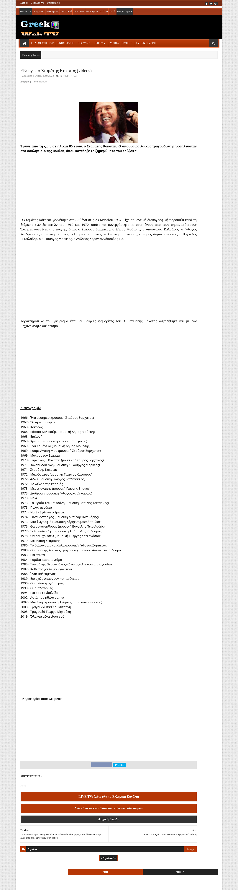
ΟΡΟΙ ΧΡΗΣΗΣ (38, 884)
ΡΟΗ (176, 72)
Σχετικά (24, 3)
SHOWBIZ (84, 41)
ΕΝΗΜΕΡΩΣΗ (66, 41)
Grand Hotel (66, 9)
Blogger (137, 884)
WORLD (127, 41)
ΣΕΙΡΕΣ (98, 41)
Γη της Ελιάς (38, 9)
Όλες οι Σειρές (124, 9)
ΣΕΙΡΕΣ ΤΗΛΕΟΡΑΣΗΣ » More (187, 256)
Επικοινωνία (53, 3)
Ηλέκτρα (104, 9)
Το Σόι (113, 9)
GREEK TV (25, 9)
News (74, 77)
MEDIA (114, 41)
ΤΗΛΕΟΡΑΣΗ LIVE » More (185, 231)
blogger (149, 864)
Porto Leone (78, 9)
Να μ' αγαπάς (92, 9)
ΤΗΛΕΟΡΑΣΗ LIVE (42, 41)
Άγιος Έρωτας (52, 9)
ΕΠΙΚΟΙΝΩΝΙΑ (55, 884)
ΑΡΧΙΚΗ (24, 884)
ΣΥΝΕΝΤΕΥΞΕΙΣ (146, 41)
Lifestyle (64, 77)
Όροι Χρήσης (37, 3)
